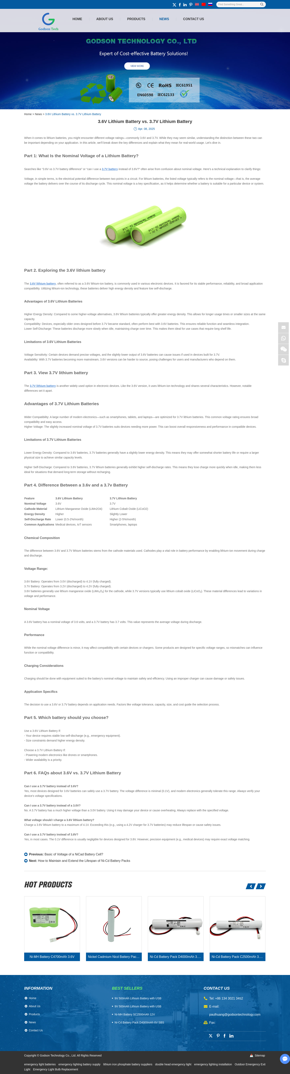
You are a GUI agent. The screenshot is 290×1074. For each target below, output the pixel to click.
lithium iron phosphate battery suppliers (128, 1064)
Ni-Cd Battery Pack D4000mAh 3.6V (176, 956)
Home (77, 19)
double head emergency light (173, 1064)
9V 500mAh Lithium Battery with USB (138, 1006)
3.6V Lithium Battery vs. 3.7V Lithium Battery (73, 114)
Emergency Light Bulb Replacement (55, 1069)
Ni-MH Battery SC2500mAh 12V (135, 1014)
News (164, 19)
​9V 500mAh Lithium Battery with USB (138, 998)
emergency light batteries (40, 1064)
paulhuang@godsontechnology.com (234, 1014)
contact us (217, 988)
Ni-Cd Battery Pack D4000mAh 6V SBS (139, 1022)
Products (136, 19)
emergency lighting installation (213, 1064)
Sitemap (260, 1055)
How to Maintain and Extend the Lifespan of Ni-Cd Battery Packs (84, 860)
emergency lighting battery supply (79, 1064)
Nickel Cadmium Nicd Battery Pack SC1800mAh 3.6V (115, 956)
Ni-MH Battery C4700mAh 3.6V (52, 956)
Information (38, 988)
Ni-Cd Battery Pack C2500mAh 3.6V (238, 956)
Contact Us (193, 19)
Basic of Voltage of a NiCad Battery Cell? (74, 854)
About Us (104, 19)
